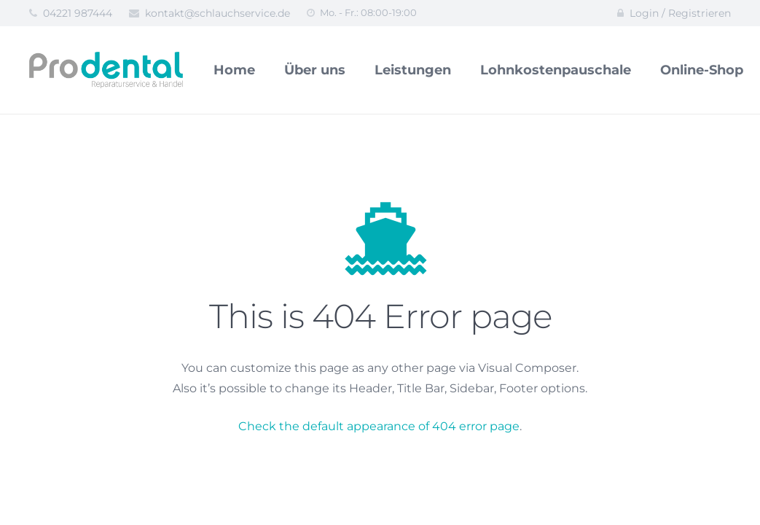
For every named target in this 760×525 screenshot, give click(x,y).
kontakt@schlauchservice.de (217, 13)
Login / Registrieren (680, 13)
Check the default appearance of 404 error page (379, 426)
